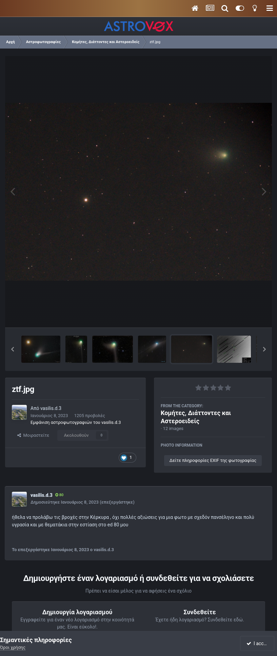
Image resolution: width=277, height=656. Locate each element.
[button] (12, 349)
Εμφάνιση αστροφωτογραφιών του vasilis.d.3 (76, 422)
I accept (258, 643)
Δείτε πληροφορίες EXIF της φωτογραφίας (213, 460)
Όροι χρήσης (12, 647)
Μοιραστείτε (33, 435)
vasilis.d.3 (50, 408)
